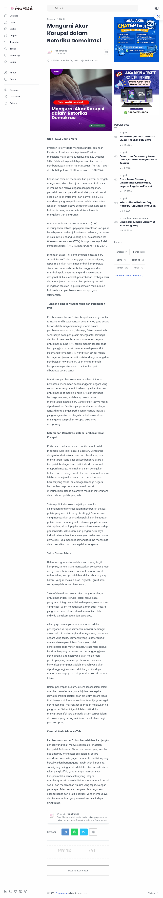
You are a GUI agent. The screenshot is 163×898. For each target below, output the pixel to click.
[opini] (124, 132)
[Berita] (121, 260)
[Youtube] (20, 891)
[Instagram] (10, 891)
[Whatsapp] (25, 891)
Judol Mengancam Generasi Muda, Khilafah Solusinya (137, 138)
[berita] (139, 252)
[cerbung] (138, 260)
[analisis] (122, 252)
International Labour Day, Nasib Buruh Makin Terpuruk (138, 204)
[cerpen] (122, 268)
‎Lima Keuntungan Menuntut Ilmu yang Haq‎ (137, 223)
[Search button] (51, 8)
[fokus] (138, 268)
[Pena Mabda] (61, 50)
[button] (157, 8)
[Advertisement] (136, 306)
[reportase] (127, 218)
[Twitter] (15, 891)
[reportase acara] (140, 218)
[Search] (92, 8)
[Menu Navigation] (5, 8)
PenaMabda (61, 893)
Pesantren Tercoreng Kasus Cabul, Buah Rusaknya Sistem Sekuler (138, 159)
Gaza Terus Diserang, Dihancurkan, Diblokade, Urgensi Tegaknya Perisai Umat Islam (136, 183)
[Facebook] (5, 891)
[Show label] (128, 275)
